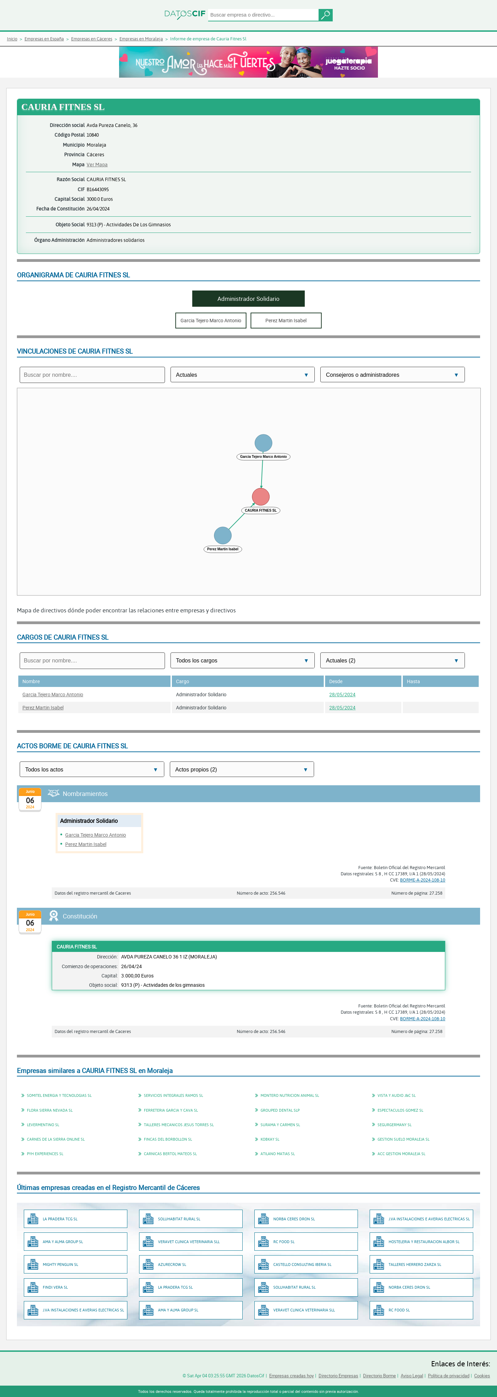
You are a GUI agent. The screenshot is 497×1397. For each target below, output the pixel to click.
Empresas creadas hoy (291, 1376)
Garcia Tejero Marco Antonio (52, 694)
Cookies (482, 1376)
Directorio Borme (379, 1376)
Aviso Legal (412, 1376)
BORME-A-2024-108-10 (422, 880)
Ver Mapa (97, 164)
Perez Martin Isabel (43, 707)
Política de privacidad (448, 1376)
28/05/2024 (342, 694)
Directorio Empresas (338, 1376)
